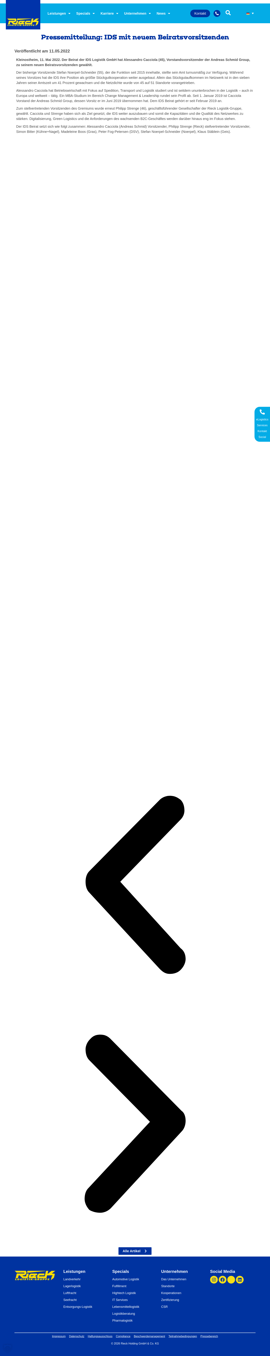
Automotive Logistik (125, 1279)
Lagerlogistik (72, 1286)
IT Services (120, 1300)
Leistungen (59, 13)
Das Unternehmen (173, 1279)
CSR (164, 1307)
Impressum (59, 1336)
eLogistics (262, 419)
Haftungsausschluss (100, 1336)
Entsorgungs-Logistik (77, 1307)
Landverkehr (72, 1279)
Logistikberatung (123, 1313)
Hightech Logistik (124, 1293)
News (164, 13)
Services (262, 425)
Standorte (168, 1286)
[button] (135, 885)
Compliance (123, 1336)
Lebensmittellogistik (125, 1307)
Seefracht (70, 1300)
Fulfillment (119, 1286)
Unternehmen (138, 13)
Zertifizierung (170, 1300)
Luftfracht (69, 1293)
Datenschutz (76, 1336)
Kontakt (262, 431)
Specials (85, 13)
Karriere (110, 13)
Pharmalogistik (122, 1320)
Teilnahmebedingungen (183, 1336)
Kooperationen (171, 1293)
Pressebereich (209, 1336)
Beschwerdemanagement (149, 1336)
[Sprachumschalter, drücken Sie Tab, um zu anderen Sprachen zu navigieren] (250, 13)
